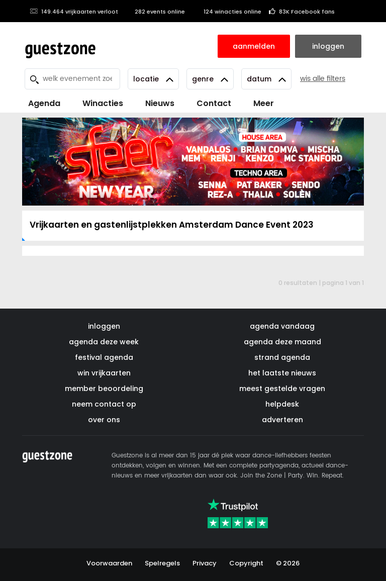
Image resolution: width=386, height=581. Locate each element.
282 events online (155, 12)
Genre (210, 79)
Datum (266, 79)
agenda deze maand (282, 342)
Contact (214, 103)
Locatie (153, 79)
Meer (263, 103)
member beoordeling (104, 388)
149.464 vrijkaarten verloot (74, 12)
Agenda (44, 103)
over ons (104, 420)
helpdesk (282, 404)
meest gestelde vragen (282, 388)
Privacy (204, 563)
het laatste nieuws (282, 373)
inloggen (104, 326)
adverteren (282, 420)
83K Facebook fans (302, 12)
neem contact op (104, 404)
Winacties (102, 103)
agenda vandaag (282, 326)
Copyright (246, 563)
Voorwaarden (109, 563)
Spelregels (162, 563)
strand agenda (282, 357)
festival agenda (104, 357)
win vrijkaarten (104, 373)
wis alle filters (322, 78)
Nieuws (159, 103)
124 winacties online (226, 12)
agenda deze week (104, 342)
